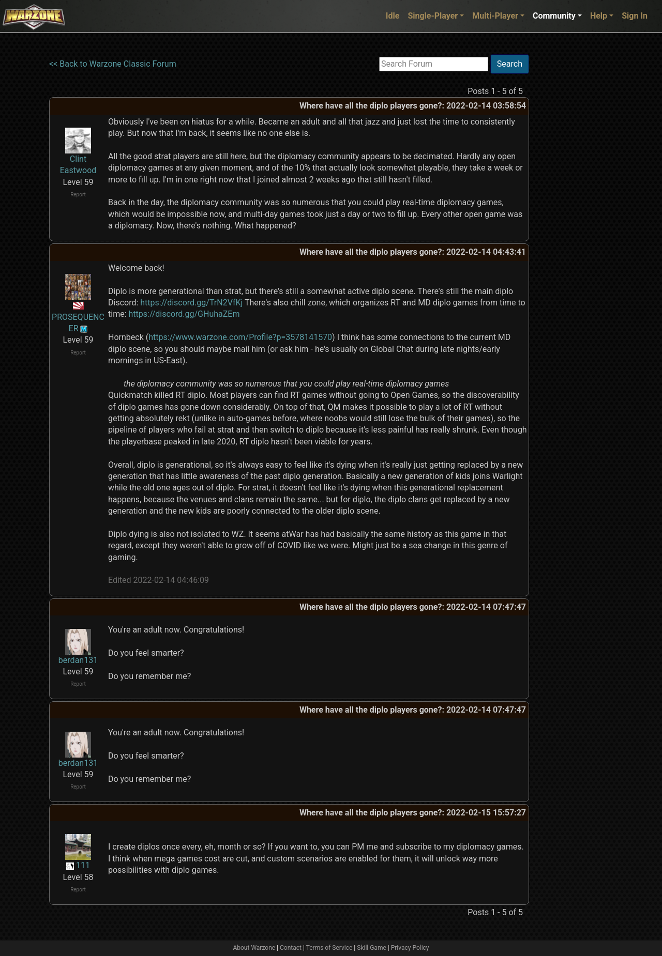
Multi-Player (495, 16)
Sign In (635, 16)
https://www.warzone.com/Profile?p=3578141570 (240, 337)
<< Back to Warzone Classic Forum (112, 64)
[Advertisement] (571, 209)
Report (78, 194)
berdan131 (78, 660)
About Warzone (254, 947)
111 (83, 865)
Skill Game (371, 947)
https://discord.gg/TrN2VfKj (191, 302)
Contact (291, 947)
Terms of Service (329, 947)
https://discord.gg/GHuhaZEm (183, 314)
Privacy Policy (410, 947)
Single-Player (433, 16)
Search (509, 64)
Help (598, 16)
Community (554, 16)
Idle (393, 16)
